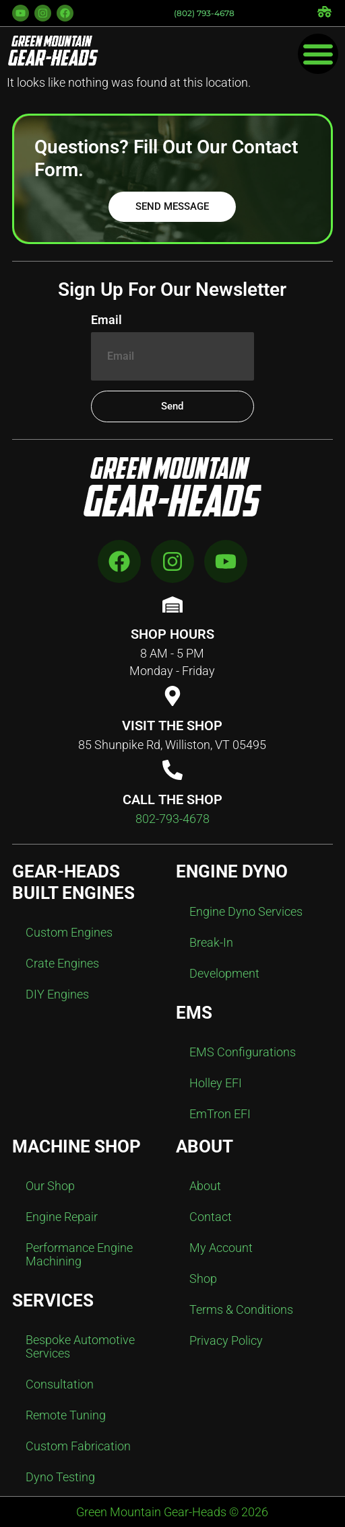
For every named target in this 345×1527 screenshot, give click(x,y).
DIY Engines (57, 994)
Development (224, 973)
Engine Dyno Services (246, 911)
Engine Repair (62, 1217)
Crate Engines (62, 963)
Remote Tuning (66, 1415)
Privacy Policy (226, 1340)
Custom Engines (69, 932)
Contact (210, 1217)
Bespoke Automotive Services (80, 1346)
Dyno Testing (60, 1477)
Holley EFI (215, 1083)
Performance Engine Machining (79, 1254)
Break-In (211, 942)
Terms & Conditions (241, 1309)
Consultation (60, 1384)
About (205, 1186)
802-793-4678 (172, 819)
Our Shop (50, 1186)
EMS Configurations (242, 1052)
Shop (203, 1278)
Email (106, 320)
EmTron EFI (220, 1114)
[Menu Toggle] (318, 54)
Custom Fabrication (78, 1446)
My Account (221, 1248)
